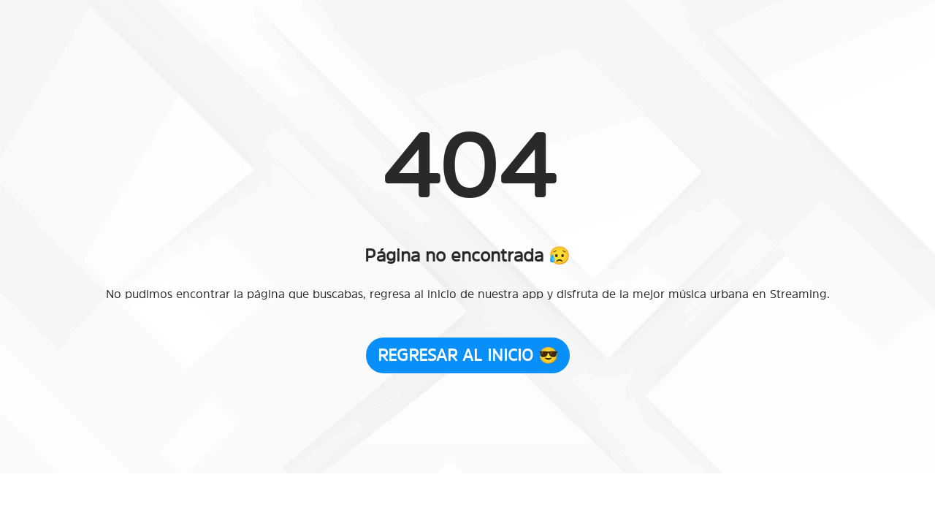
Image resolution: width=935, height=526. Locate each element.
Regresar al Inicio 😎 (468, 355)
